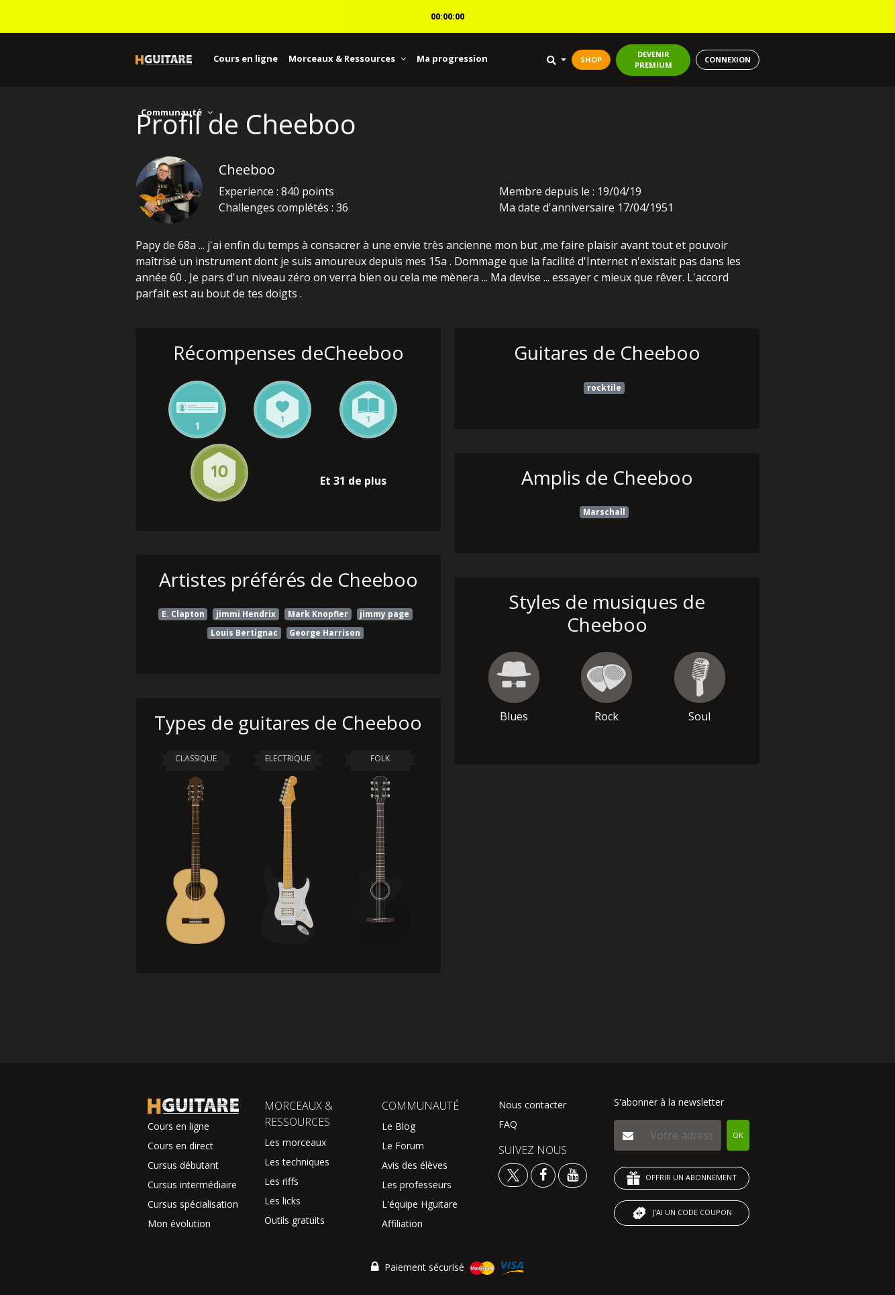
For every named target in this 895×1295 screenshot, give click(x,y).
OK (738, 1135)
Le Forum (403, 1145)
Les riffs (281, 1181)
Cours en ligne (245, 58)
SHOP (591, 59)
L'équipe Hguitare (420, 1204)
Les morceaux (295, 1142)
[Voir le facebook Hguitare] (543, 1174)
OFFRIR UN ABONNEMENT (682, 1178)
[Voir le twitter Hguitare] (514, 1174)
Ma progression (452, 58)
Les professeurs (417, 1184)
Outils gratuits (294, 1220)
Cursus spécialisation (193, 1204)
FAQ (507, 1124)
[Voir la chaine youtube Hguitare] (572, 1174)
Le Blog (398, 1126)
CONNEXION (727, 59)
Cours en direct (180, 1145)
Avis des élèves (415, 1165)
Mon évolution (179, 1223)
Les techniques (296, 1161)
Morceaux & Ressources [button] (347, 58)
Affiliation (402, 1223)
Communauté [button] (177, 112)
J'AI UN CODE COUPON (681, 1213)
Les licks (282, 1200)
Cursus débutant (183, 1165)
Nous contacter (532, 1104)
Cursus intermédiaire (192, 1184)
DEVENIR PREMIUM (653, 59)
